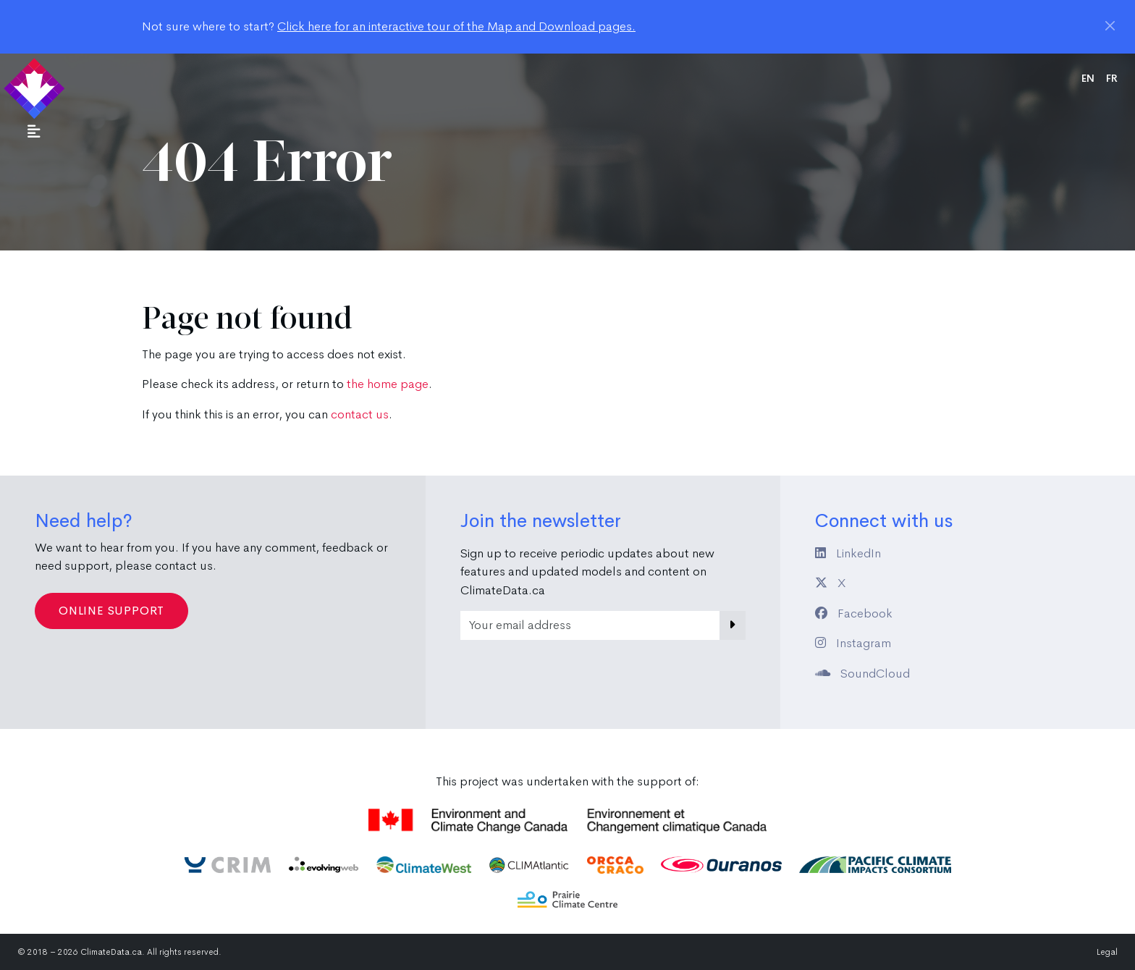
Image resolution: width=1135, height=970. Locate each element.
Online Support (111, 610)
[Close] (1110, 25)
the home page (388, 384)
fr (1112, 78)
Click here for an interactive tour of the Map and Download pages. (456, 26)
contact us (360, 414)
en (1087, 78)
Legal (1107, 952)
